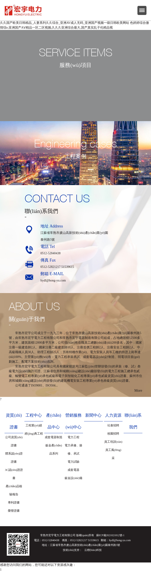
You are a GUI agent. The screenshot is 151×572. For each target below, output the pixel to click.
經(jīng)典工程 (34, 433)
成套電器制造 (53, 437)
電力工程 (73, 437)
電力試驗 (73, 461)
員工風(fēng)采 (113, 454)
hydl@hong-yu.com (53, 280)
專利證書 (14, 502)
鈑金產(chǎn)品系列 (53, 449)
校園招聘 (113, 433)
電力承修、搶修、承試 (73, 449)
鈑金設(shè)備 (73, 478)
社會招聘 (113, 425)
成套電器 (73, 470)
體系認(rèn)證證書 (14, 457)
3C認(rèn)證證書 (14, 474)
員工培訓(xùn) (113, 441)
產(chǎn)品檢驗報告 (14, 490)
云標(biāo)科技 (93, 550)
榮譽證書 (14, 510)
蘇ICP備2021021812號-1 (110, 535)
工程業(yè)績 (34, 425)
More (138, 390)
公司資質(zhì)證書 (14, 441)
